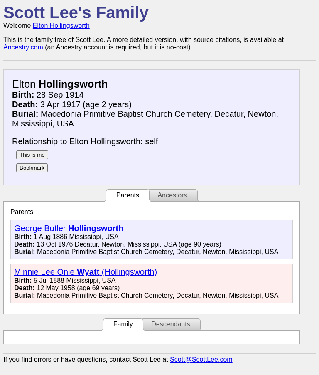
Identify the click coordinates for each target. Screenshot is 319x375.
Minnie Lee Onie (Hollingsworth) (85, 271)
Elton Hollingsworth (61, 25)
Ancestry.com (23, 47)
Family (123, 324)
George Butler (68, 228)
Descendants (170, 324)
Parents (127, 195)
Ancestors (172, 195)
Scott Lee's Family (76, 12)
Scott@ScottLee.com (201, 359)
